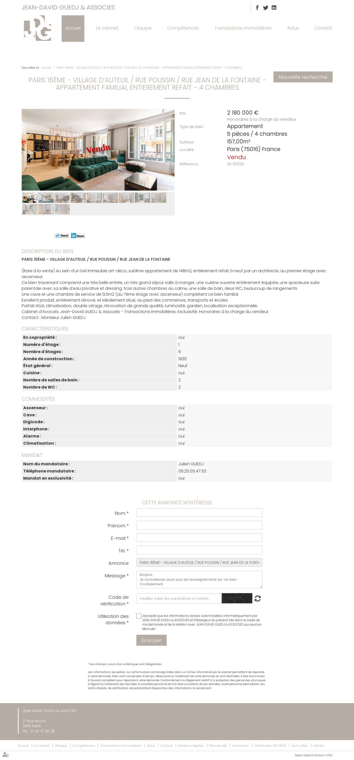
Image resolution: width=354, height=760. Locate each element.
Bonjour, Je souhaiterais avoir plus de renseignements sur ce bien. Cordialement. (199, 579)
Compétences (183, 28)
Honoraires (240, 745)
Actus (293, 28)
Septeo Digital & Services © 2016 (313, 755)
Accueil (73, 28)
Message (115, 575)
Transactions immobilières (243, 28)
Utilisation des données (113, 619)
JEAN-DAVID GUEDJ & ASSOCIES (68, 7)
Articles (318, 745)
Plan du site (218, 745)
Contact (323, 28)
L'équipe (143, 28)
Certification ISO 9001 (270, 745)
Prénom (116, 525)
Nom (120, 513)
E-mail (118, 538)
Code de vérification (114, 600)
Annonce (119, 563)
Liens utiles (299, 745)
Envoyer (151, 640)
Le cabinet (107, 28)
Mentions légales (191, 745)
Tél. (121, 550)
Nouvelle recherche (303, 77)
